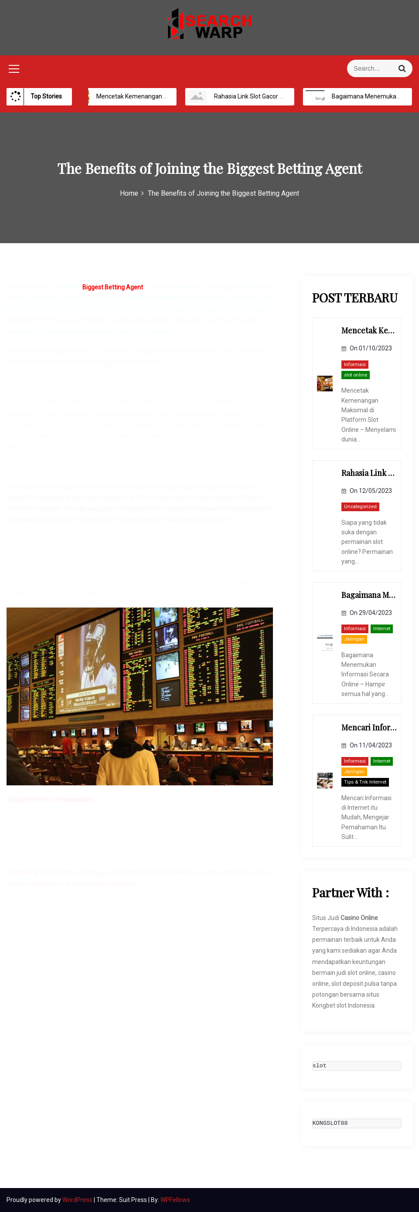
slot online (355, 375)
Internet (381, 628)
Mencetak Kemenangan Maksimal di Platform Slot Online (166, 96)
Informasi (355, 364)
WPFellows (175, 1199)
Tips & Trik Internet (365, 782)
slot (320, 1066)
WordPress (78, 1199)
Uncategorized (360, 506)
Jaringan (354, 639)
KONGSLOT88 (330, 1123)
